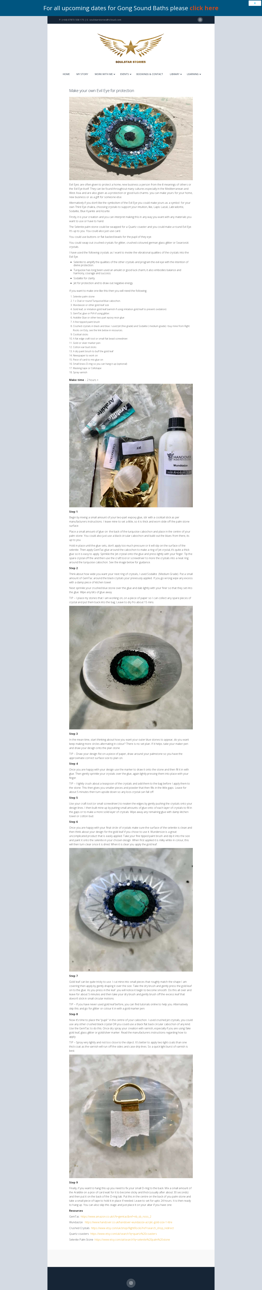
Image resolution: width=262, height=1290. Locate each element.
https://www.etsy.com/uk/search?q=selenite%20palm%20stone (132, 1239)
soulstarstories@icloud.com (105, 19)
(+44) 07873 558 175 (73, 19)
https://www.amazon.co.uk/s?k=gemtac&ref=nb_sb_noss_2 (116, 1216)
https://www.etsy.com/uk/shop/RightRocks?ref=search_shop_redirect (132, 1228)
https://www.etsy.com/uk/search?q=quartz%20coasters (123, 1234)
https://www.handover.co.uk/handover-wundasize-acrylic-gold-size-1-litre (128, 1222)
